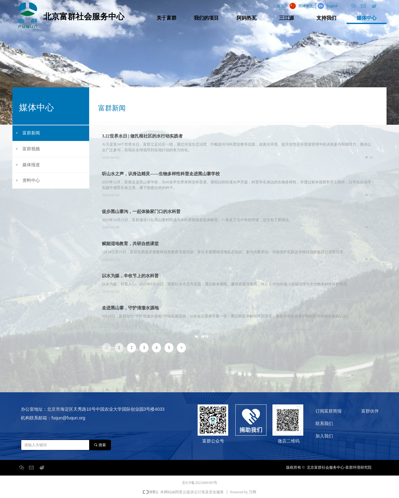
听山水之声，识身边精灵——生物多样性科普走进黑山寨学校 (161, 174)
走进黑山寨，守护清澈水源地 (130, 308)
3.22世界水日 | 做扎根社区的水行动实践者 (142, 136)
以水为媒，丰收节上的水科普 (130, 275)
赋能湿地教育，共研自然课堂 (130, 243)
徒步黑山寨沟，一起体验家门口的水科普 (141, 211)
